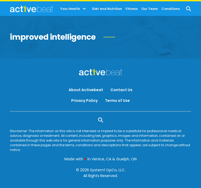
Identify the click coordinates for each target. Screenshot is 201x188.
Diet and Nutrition (107, 9)
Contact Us (121, 90)
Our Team (149, 9)
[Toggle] (84, 9)
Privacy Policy (84, 100)
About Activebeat (86, 90)
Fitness (132, 9)
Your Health (70, 9)
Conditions (170, 9)
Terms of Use (117, 100)
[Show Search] (188, 8)
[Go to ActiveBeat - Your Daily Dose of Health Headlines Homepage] (31, 8)
